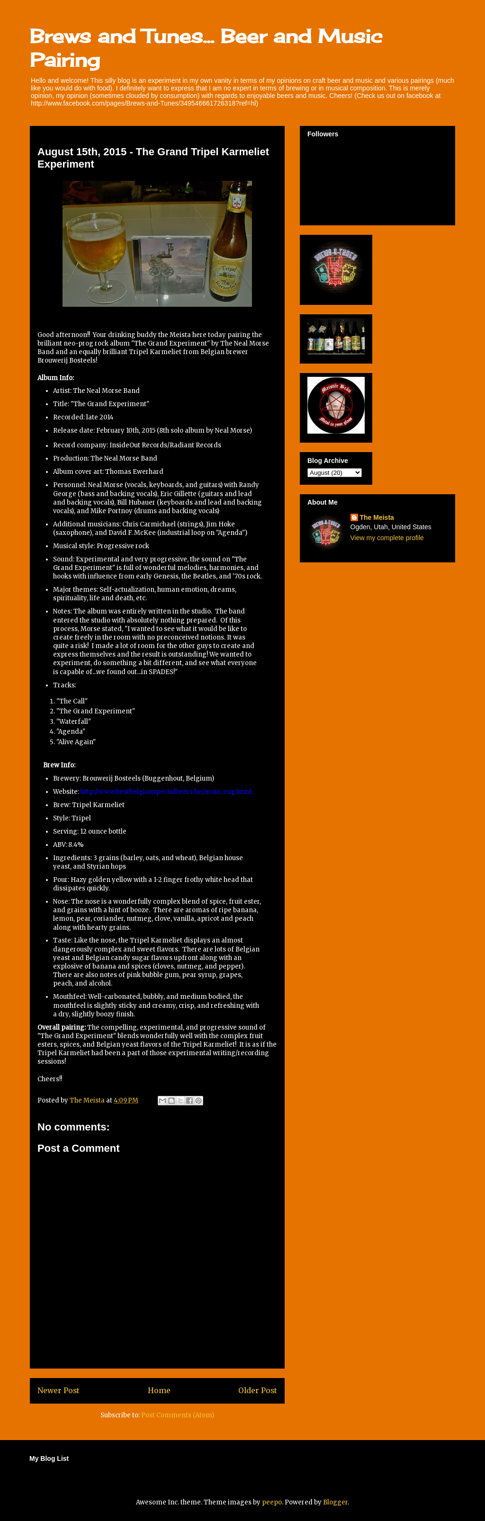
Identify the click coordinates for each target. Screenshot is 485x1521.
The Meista (377, 517)
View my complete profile (387, 538)
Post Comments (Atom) (177, 1415)
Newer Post (58, 1390)
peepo (272, 1502)
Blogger (335, 1502)
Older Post (257, 1390)
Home (159, 1390)
